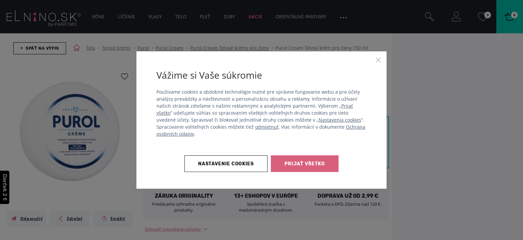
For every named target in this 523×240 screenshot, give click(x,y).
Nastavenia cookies (340, 120)
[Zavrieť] (378, 59)
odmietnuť (267, 127)
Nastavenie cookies (226, 164)
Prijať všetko (305, 164)
